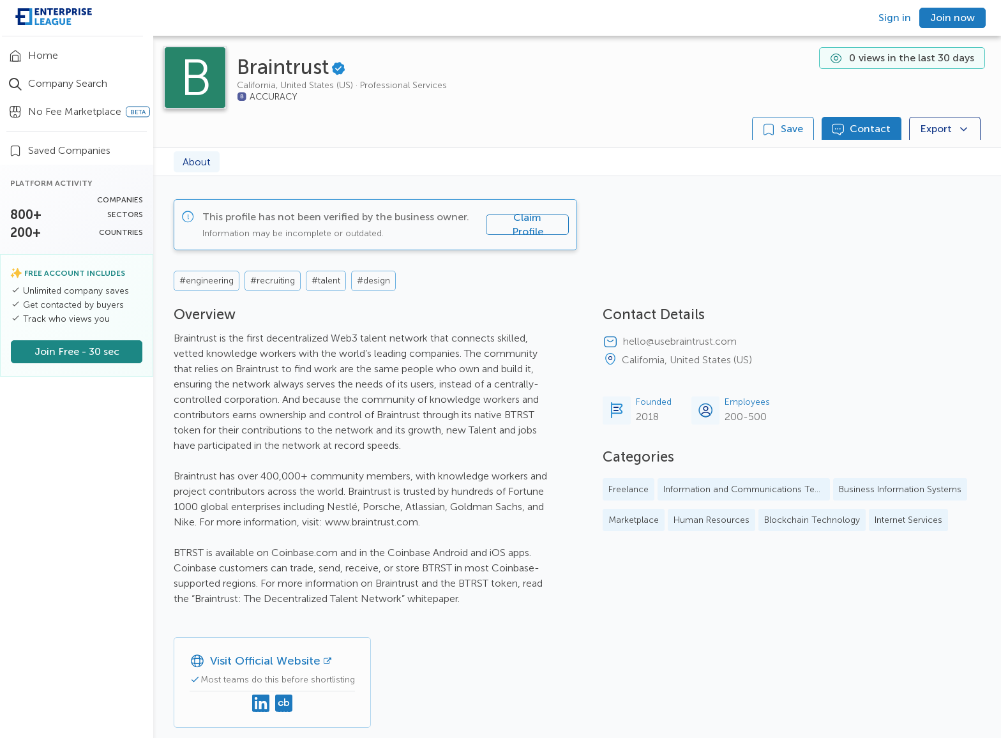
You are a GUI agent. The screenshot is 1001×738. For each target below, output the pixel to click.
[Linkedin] (261, 704)
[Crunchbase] (284, 704)
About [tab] (197, 162)
